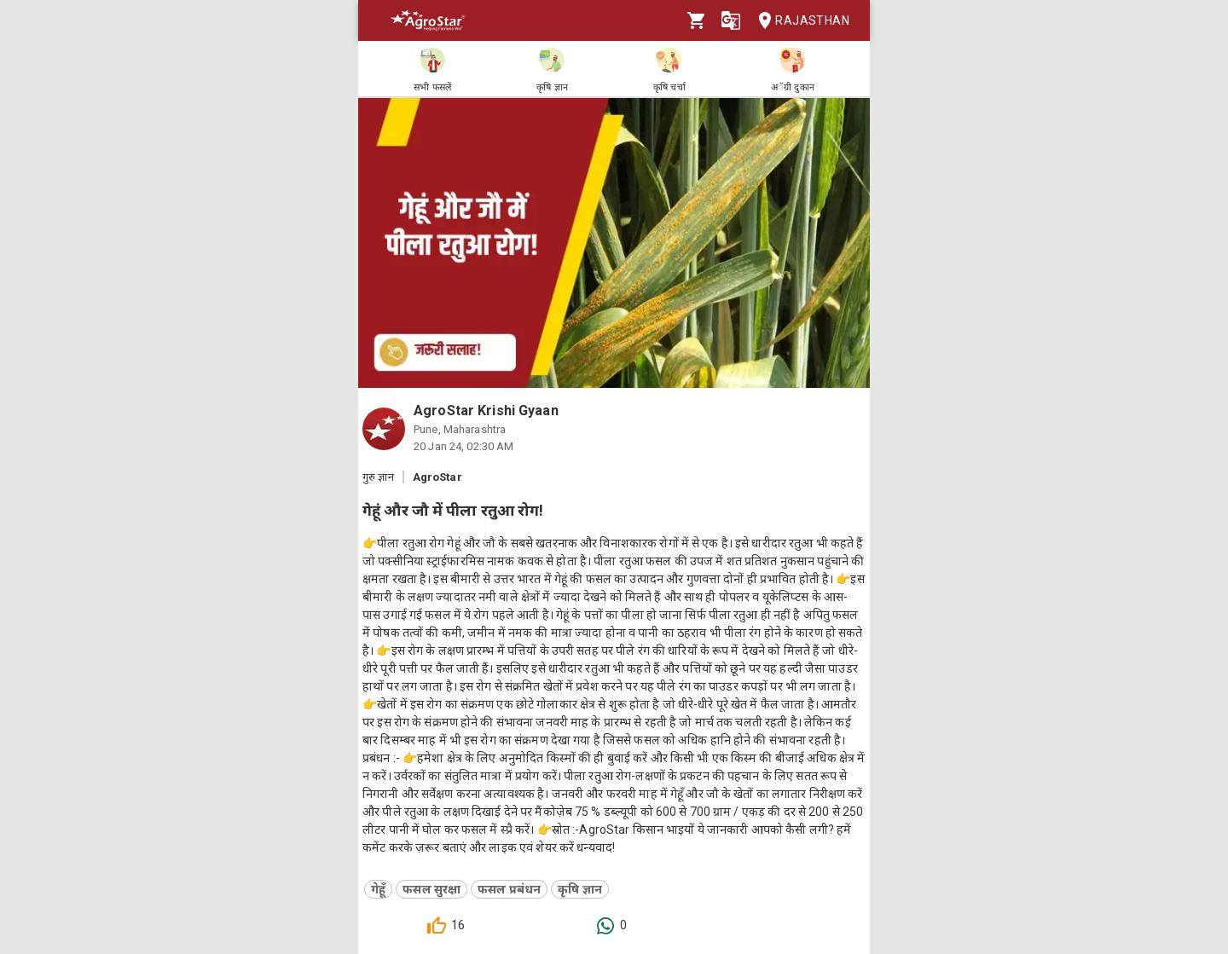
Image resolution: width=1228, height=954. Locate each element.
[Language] (731, 20)
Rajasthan (798, 21)
